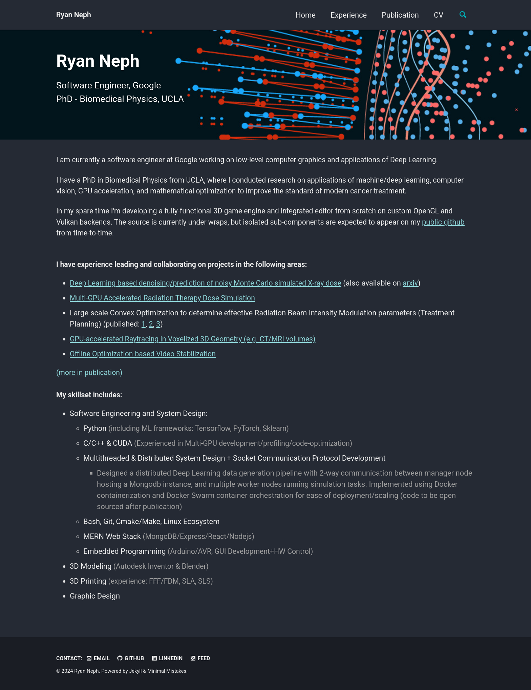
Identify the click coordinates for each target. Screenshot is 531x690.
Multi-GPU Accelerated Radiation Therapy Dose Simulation (166, 303)
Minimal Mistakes (168, 671)
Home (303, 15)
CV (436, 15)
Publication (398, 15)
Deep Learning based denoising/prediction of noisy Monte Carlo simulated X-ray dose (210, 289)
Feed (204, 658)
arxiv (420, 289)
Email (99, 658)
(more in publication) (90, 378)
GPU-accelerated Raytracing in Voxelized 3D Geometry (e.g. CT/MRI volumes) (197, 344)
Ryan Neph (74, 15)
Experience (346, 15)
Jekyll (135, 671)
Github (133, 658)
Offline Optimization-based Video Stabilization (145, 359)
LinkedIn (170, 658)
